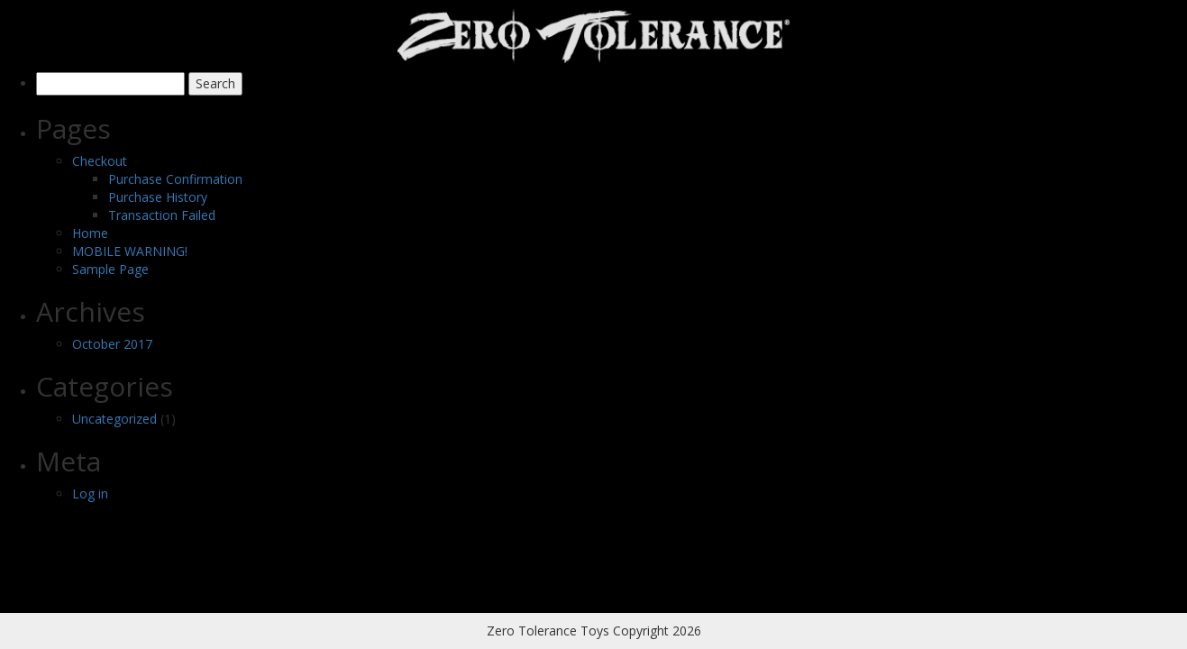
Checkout (99, 160)
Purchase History (157, 197)
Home (90, 233)
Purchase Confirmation (175, 178)
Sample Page (110, 269)
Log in (90, 493)
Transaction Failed (161, 215)
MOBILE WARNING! (129, 251)
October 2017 (112, 343)
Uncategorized (114, 418)
